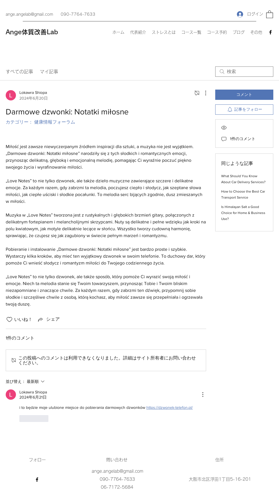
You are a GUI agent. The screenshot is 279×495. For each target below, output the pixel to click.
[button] (269, 14)
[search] (244, 71)
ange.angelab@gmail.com (29, 14)
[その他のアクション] (202, 93)
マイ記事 (49, 71)
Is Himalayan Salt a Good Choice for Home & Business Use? (243, 213)
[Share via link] (48, 319)
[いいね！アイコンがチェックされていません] (9, 319)
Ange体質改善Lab (32, 32)
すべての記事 (19, 71)
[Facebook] (270, 32)
